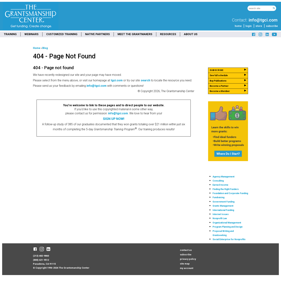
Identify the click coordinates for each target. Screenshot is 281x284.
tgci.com (117, 80)
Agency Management (223, 176)
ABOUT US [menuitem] (190, 34)
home (238, 26)
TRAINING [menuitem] (10, 34)
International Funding (223, 210)
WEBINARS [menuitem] (31, 34)
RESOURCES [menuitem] (168, 34)
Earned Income (220, 185)
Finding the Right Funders (226, 189)
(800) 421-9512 (41, 260)
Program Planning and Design (227, 227)
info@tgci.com (263, 20)
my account (186, 268)
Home (36, 48)
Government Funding (223, 202)
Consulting (218, 181)
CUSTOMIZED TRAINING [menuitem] (61, 34)
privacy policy (188, 259)
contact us (186, 250)
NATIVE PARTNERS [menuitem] (97, 34)
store (259, 26)
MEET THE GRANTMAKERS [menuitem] (135, 34)
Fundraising (218, 197)
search (145, 80)
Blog (45, 48)
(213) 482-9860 (41, 255)
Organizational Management (227, 222)
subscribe (272, 26)
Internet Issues (221, 214)
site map (185, 263)
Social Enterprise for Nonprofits (229, 239)
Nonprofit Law (220, 218)
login (249, 26)
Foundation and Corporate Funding (230, 193)
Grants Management (223, 206)
